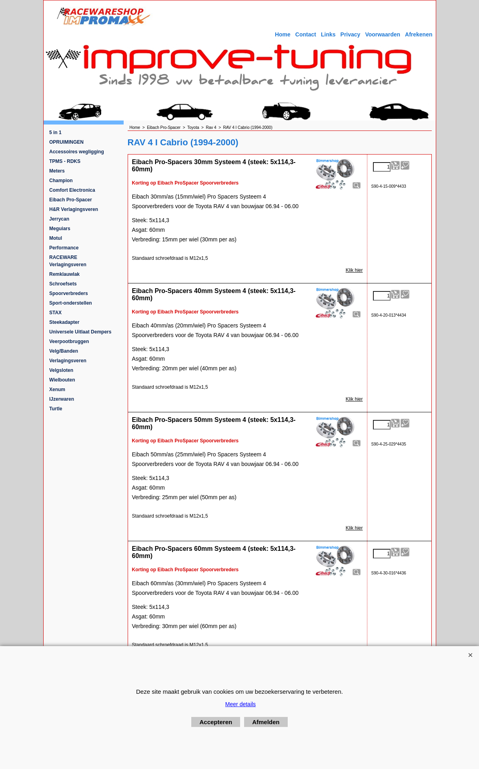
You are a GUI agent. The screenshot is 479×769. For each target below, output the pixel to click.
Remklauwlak (64, 274)
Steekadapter (64, 322)
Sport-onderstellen (70, 303)
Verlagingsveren (67, 360)
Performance (63, 248)
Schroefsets (63, 284)
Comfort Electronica (72, 190)
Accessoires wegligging (76, 152)
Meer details (240, 704)
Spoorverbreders (68, 293)
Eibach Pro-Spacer (70, 200)
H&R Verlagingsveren (73, 209)
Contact (305, 34)
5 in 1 (55, 132)
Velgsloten (61, 370)
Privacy (351, 34)
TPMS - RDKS (64, 161)
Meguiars (59, 228)
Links (328, 34)
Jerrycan (59, 219)
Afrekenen (418, 34)
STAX (55, 312)
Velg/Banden (63, 351)
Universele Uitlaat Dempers (80, 332)
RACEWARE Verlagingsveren (67, 261)
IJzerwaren (61, 399)
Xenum (57, 389)
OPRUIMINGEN (66, 142)
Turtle (55, 409)
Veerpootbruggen (69, 341)
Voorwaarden (382, 34)
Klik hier (354, 270)
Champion (61, 180)
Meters (57, 171)
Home (283, 34)
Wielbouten (62, 380)
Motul (55, 238)
